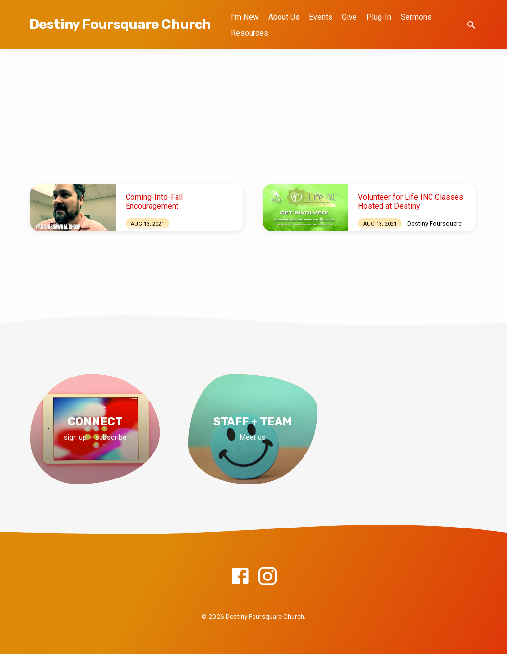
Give (349, 17)
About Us (284, 17)
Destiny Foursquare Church (120, 24)
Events (320, 17)
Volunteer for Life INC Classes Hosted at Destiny (410, 201)
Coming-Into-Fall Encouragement (154, 201)
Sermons (416, 17)
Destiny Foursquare (434, 223)
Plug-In (378, 17)
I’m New (245, 17)
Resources (249, 33)
